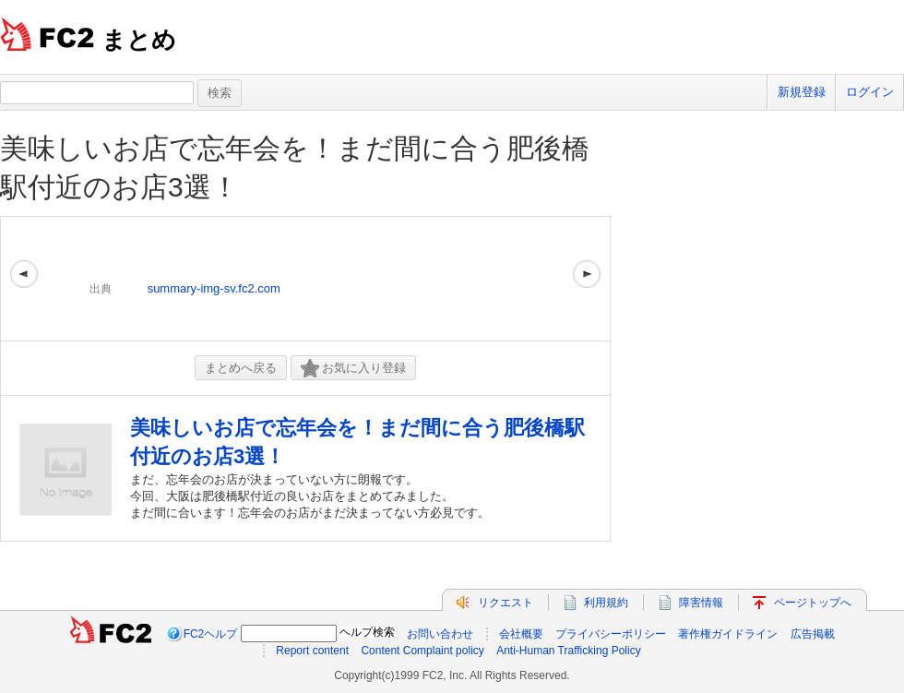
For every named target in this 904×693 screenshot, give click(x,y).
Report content (312, 650)
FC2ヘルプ (211, 633)
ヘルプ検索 (367, 632)
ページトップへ (812, 602)
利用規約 (606, 602)
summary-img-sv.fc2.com (214, 288)
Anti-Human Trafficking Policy (568, 650)
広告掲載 (813, 633)
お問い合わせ (440, 633)
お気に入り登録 (353, 368)
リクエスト (505, 602)
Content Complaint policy (422, 650)
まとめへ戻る (241, 368)
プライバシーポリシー (610, 633)
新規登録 (802, 92)
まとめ (138, 40)
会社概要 (521, 633)
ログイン (870, 92)
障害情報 (701, 602)
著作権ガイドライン (728, 633)
